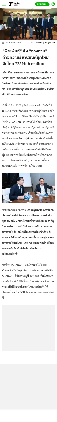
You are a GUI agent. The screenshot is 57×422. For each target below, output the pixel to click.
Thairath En (42, 4)
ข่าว (32, 43)
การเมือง (39, 43)
